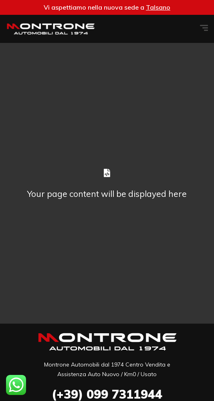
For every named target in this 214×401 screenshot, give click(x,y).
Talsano (158, 7)
